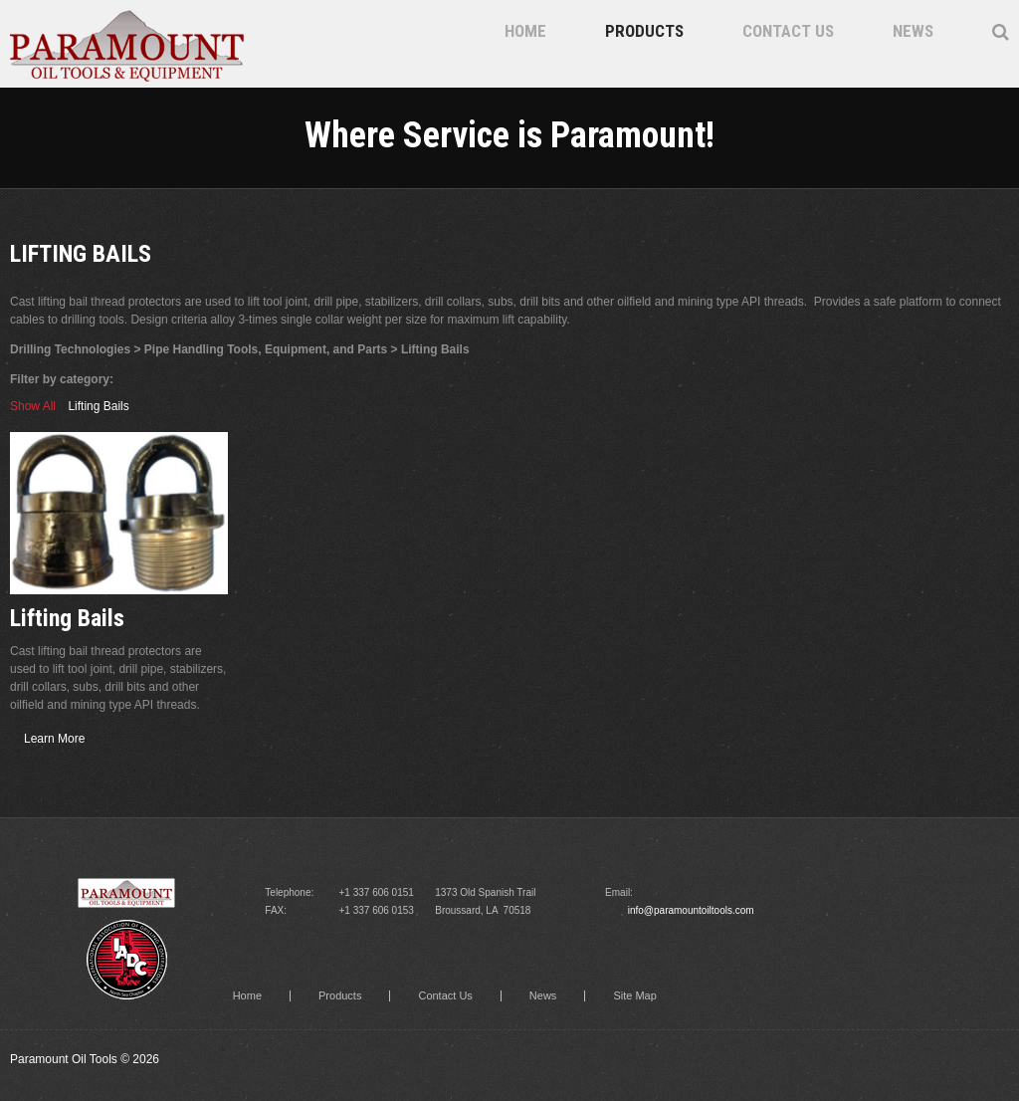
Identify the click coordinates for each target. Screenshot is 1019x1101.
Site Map (634, 996)
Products (644, 31)
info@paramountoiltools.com (691, 910)
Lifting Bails (98, 406)
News (913, 31)
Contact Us (788, 31)
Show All (33, 406)
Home (525, 31)
